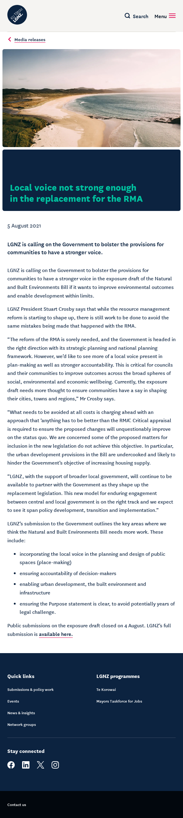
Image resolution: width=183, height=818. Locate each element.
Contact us (16, 804)
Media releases (26, 39)
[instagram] (55, 767)
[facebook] (11, 767)
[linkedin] (25, 767)
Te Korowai (106, 689)
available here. (56, 633)
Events (13, 701)
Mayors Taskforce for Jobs (119, 701)
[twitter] (40, 767)
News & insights (21, 713)
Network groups (21, 724)
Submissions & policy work (30, 689)
